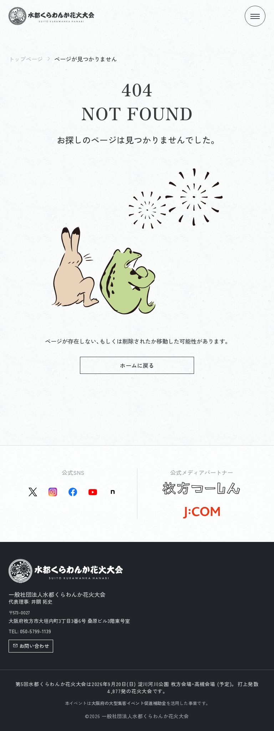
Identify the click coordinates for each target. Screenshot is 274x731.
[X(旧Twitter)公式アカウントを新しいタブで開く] (33, 492)
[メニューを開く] (255, 16)
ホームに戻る (137, 365)
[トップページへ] (51, 16)
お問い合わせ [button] (31, 645)
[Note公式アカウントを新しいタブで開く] (113, 492)
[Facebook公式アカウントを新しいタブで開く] (73, 492)
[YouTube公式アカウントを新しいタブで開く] (93, 492)
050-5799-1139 (35, 631)
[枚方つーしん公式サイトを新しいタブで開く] (201, 488)
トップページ (26, 59)
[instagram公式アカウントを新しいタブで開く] (53, 492)
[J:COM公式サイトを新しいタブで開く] (201, 512)
